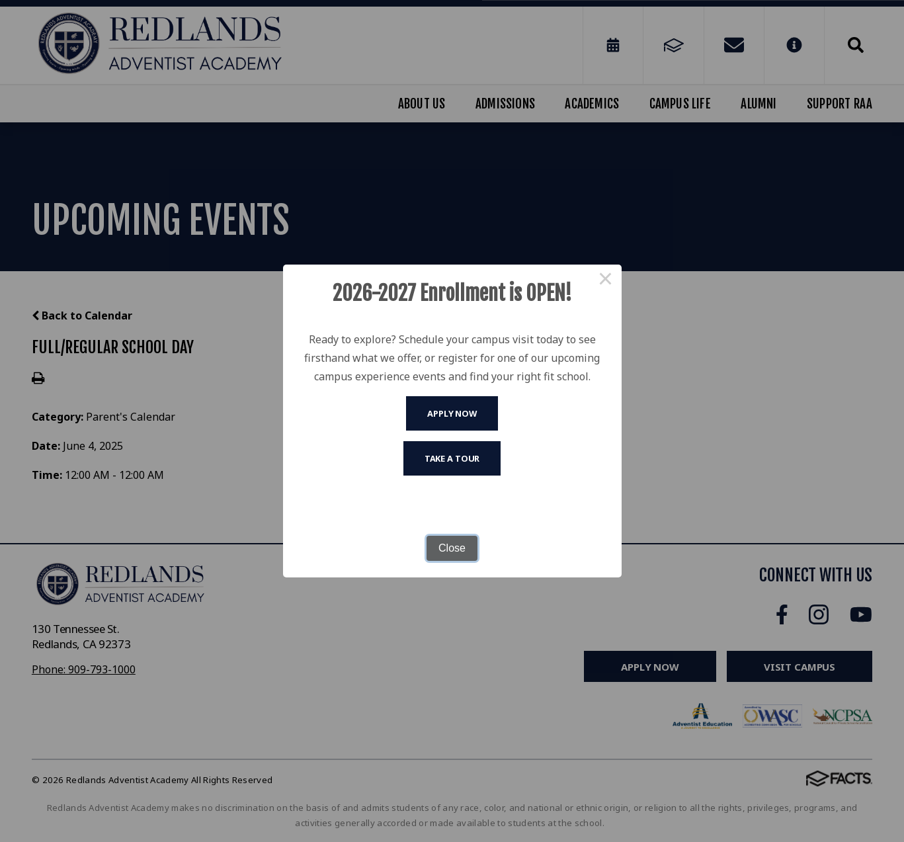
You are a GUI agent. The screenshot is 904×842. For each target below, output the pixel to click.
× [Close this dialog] (606, 280)
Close (452, 548)
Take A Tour (452, 458)
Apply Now (452, 413)
